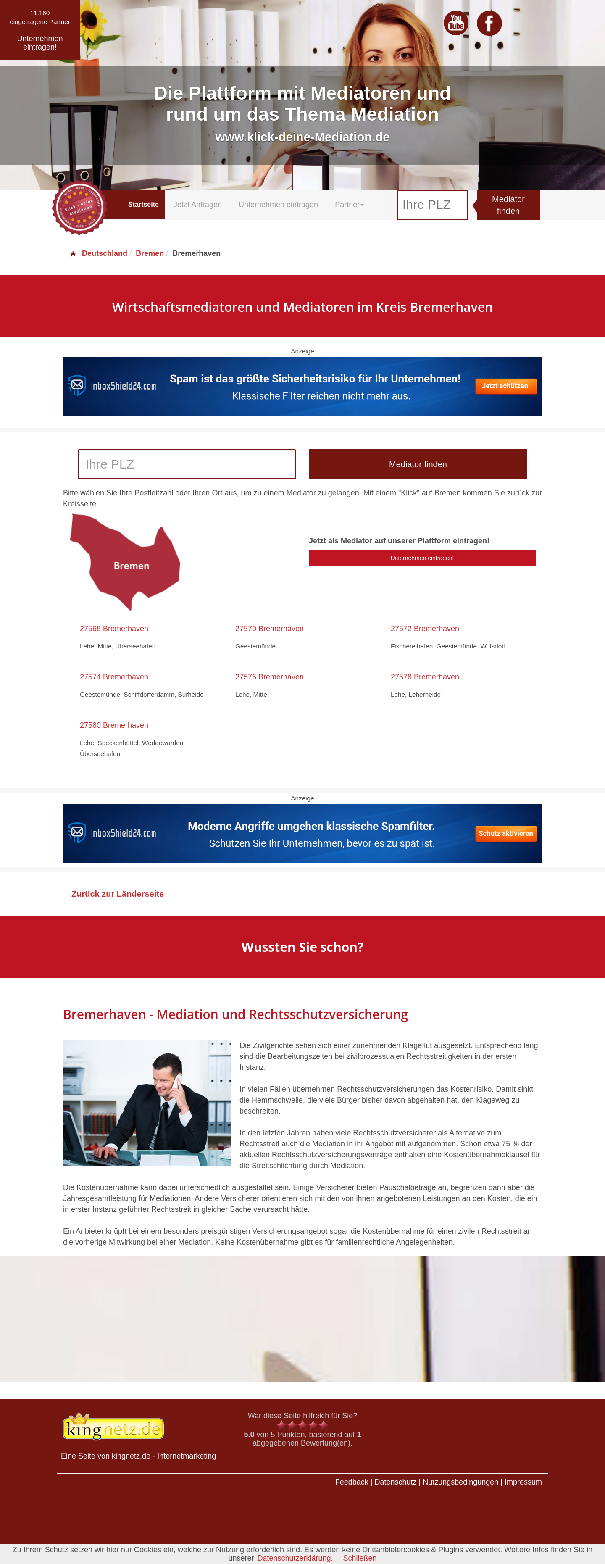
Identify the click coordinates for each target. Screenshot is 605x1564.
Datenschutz (395, 1482)
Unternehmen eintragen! (422, 558)
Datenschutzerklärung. (295, 1558)
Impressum (523, 1482)
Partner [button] (349, 204)
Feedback (351, 1482)
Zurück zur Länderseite (117, 893)
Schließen (360, 1558)
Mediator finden (508, 205)
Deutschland (98, 253)
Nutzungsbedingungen (460, 1482)
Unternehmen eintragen (278, 204)
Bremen (150, 253)
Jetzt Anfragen (198, 204)
